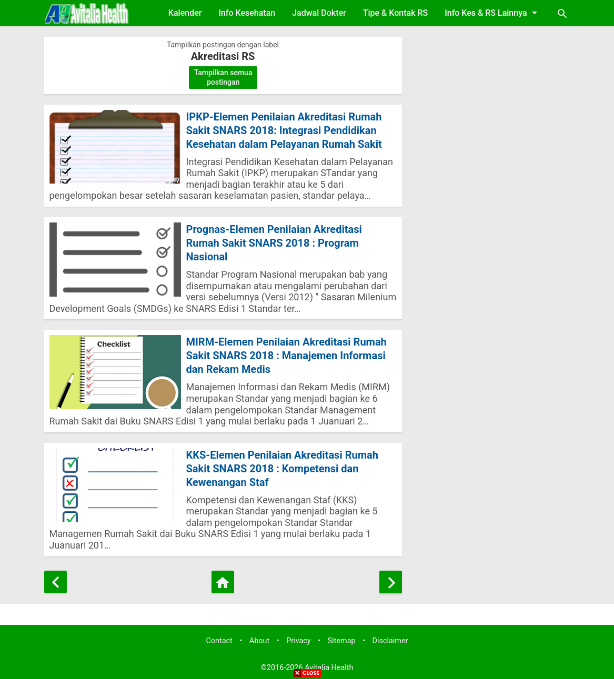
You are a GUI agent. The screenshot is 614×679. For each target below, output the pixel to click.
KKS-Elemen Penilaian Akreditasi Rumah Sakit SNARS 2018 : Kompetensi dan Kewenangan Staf (282, 469)
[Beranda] (223, 582)
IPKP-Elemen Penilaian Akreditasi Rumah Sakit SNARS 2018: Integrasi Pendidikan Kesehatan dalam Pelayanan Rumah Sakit (284, 130)
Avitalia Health (329, 667)
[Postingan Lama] (390, 582)
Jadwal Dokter (319, 13)
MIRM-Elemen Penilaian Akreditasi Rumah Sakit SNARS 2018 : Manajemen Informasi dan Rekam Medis (286, 356)
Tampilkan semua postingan (223, 77)
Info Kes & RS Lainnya (492, 12)
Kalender (185, 13)
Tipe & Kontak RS (395, 13)
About (259, 640)
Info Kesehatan (246, 13)
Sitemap (342, 640)
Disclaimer (390, 640)
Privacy (298, 640)
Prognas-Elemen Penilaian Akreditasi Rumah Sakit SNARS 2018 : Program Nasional (274, 243)
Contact (219, 640)
